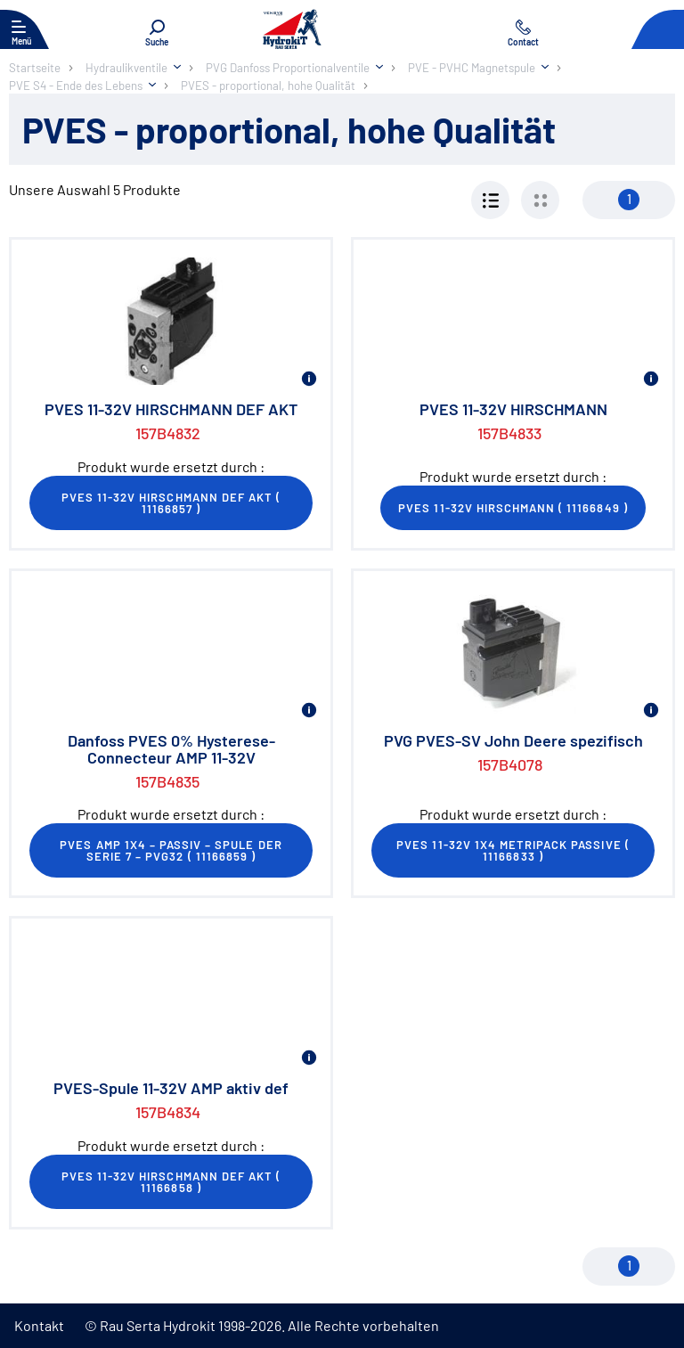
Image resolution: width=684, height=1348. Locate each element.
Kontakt (39, 1325)
